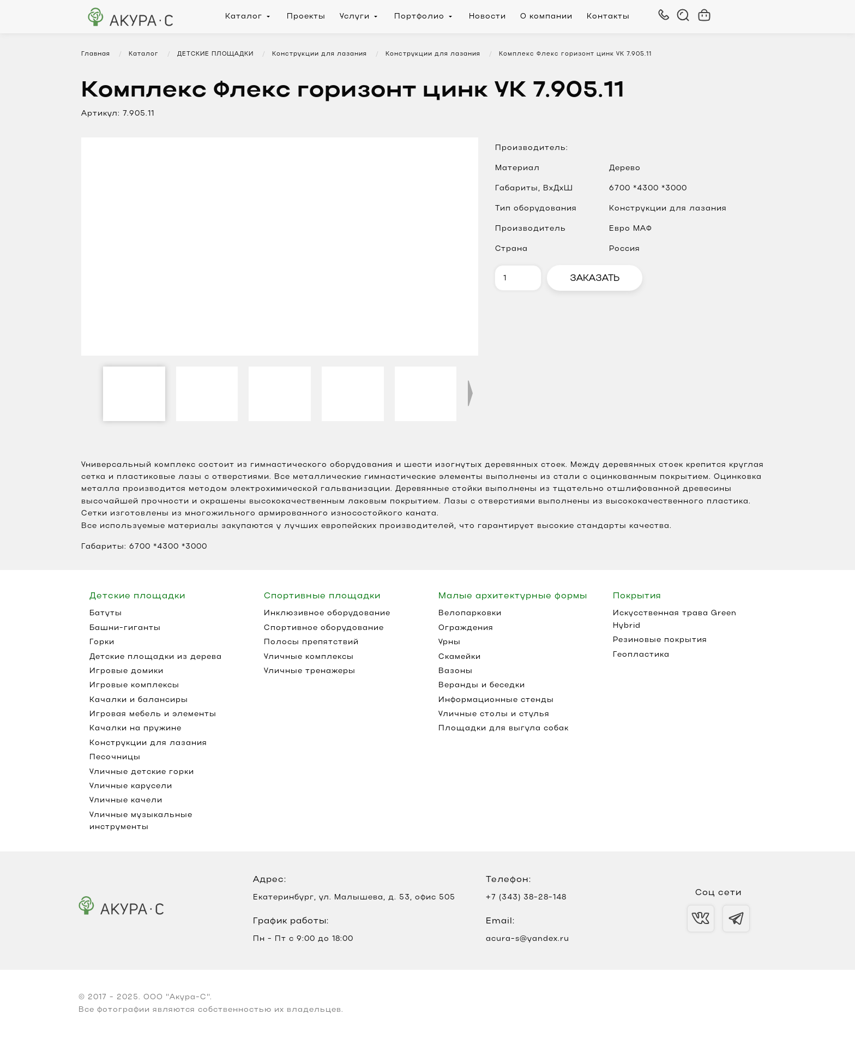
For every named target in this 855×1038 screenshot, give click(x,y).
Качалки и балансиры (138, 700)
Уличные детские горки (141, 772)
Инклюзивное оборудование (327, 613)
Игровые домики (126, 671)
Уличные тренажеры (310, 671)
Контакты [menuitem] (608, 17)
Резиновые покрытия (660, 640)
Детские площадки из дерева (155, 657)
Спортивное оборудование (324, 628)
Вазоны (455, 671)
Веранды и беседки (481, 685)
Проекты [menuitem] (306, 17)
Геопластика (641, 655)
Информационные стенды (496, 700)
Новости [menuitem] (487, 17)
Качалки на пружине (135, 728)
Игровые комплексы (134, 685)
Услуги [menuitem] (355, 17)
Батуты (105, 613)
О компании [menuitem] (546, 17)
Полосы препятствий (311, 642)
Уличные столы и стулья (494, 714)
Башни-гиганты (125, 628)
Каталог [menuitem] (243, 17)
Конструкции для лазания (148, 743)
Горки (102, 642)
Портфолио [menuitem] (419, 17)
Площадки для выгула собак (503, 728)
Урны (449, 642)
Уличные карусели (130, 786)
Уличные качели (125, 800)
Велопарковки (470, 613)
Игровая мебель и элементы (152, 714)
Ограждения (465, 628)
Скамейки (459, 657)
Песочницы (115, 757)
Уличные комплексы (309, 657)
